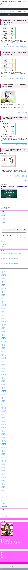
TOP (2, 552)
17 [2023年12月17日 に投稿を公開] (24, 235)
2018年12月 (4, 390)
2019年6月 (3, 381)
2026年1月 (3, 272)
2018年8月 (3, 395)
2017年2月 (3, 421)
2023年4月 (3, 315)
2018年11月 (4, 391)
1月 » (4, 241)
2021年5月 (3, 348)
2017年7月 (3, 414)
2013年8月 (3, 481)
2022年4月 (3, 332)
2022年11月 (4, 322)
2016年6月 (3, 433)
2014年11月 (4, 460)
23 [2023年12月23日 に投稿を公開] (20, 237)
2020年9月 (3, 360)
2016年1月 (3, 440)
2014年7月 (3, 466)
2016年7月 (3, 431)
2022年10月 (4, 324)
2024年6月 (3, 295)
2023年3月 (3, 317)
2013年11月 (4, 477)
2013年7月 (3, 483)
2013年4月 (3, 487)
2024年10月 (4, 289)
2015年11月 (4, 443)
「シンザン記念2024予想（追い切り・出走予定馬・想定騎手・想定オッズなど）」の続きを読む (14, 144)
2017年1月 (3, 423)
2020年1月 (3, 371)
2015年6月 (3, 450)
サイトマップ (4, 562)
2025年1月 (3, 285)
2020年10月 (4, 358)
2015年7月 (3, 448)
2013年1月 (3, 491)
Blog (2, 214)
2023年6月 (3, 312)
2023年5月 (3, 314)
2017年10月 (4, 410)
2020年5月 (3, 365)
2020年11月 (4, 357)
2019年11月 (4, 374)
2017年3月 (3, 420)
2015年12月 (4, 441)
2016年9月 (3, 428)
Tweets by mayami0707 (4, 208)
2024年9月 (3, 291)
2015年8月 (3, 447)
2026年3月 (3, 269)
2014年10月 (4, 461)
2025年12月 (4, 274)
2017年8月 (3, 413)
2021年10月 (4, 341)
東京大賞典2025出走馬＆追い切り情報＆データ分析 (10, 263)
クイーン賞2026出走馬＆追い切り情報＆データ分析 (10, 258)
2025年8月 (3, 279)
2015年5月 (3, 451)
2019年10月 (4, 375)
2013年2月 (3, 490)
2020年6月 (3, 364)
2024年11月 (4, 288)
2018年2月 (3, 404)
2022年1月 (3, 337)
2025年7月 (3, 281)
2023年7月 (3, 311)
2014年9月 (3, 463)
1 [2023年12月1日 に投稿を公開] (17, 231)
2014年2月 (3, 473)
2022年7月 (3, 328)
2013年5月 (3, 486)
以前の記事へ (24, 180)
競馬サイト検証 (9, 89)
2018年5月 (3, 400)
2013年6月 (3, 484)
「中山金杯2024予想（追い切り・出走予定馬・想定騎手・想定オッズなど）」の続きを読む (14, 47)
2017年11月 (4, 408)
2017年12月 (4, 407)
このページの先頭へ (15, 568)
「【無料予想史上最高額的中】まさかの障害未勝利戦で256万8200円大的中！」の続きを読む (14, 111)
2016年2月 (3, 438)
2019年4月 (3, 384)
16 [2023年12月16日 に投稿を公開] (20, 235)
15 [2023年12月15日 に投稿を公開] (17, 235)
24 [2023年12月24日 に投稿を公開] (24, 237)
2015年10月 (4, 444)
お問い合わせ (4, 557)
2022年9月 (3, 325)
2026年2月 (3, 271)
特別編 (3, 221)
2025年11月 (4, 275)
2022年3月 (3, 334)
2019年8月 (3, 378)
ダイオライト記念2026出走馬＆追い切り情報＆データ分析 (11, 253)
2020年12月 (4, 355)
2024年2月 (3, 301)
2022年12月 (4, 321)
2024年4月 (3, 298)
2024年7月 (3, 294)
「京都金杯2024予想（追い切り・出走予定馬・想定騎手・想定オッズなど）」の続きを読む (14, 79)
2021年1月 (3, 354)
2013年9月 (3, 480)
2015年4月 (3, 453)
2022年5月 (3, 331)
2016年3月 (3, 437)
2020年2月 (3, 370)
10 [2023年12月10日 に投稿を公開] (24, 233)
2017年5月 (3, 417)
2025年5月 (3, 284)
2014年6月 (3, 467)
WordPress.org (4, 516)
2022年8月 (3, 327)
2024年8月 (3, 292)
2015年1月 (3, 457)
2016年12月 (4, 424)
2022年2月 (3, 335)
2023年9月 (3, 308)
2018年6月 (3, 398)
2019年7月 (3, 380)
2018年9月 (3, 394)
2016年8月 (3, 430)
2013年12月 (4, 476)
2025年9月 (3, 278)
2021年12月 (4, 338)
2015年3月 (3, 454)
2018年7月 (3, 397)
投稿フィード (4, 513)
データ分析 (8, 24)
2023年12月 (4, 304)
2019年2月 (3, 387)
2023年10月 (4, 307)
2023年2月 (3, 318)
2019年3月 (3, 385)
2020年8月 (3, 361)
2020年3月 (3, 368)
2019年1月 (3, 388)
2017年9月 (3, 411)
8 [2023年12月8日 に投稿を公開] (17, 233)
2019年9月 (3, 377)
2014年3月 (3, 471)
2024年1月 (3, 302)
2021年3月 (3, 351)
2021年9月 (3, 342)
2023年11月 (4, 305)
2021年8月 (3, 344)
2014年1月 (3, 474)
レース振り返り (4, 218)
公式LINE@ (4, 555)
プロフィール (4, 554)
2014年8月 (3, 464)
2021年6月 (3, 347)
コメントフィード (5, 514)
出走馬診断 (3, 219)
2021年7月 (3, 345)
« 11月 (2, 241)
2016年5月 (3, 434)
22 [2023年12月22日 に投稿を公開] (17, 237)
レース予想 (3, 500)
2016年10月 (4, 427)
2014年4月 (3, 470)
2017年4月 (3, 418)
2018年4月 (3, 401)
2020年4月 (3, 367)
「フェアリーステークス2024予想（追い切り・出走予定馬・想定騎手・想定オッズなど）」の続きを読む (14, 176)
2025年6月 (3, 282)
